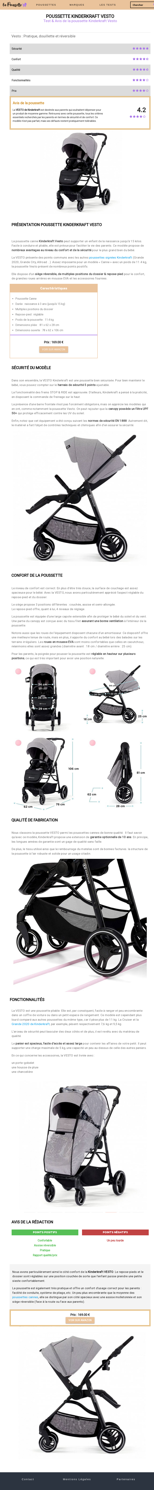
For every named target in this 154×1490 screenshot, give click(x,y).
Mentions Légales (77, 1479)
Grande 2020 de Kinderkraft (31, 1024)
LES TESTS (108, 5)
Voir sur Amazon (53, 349)
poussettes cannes (25, 1297)
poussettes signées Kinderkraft (110, 257)
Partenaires (126, 1479)
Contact (28, 1479)
